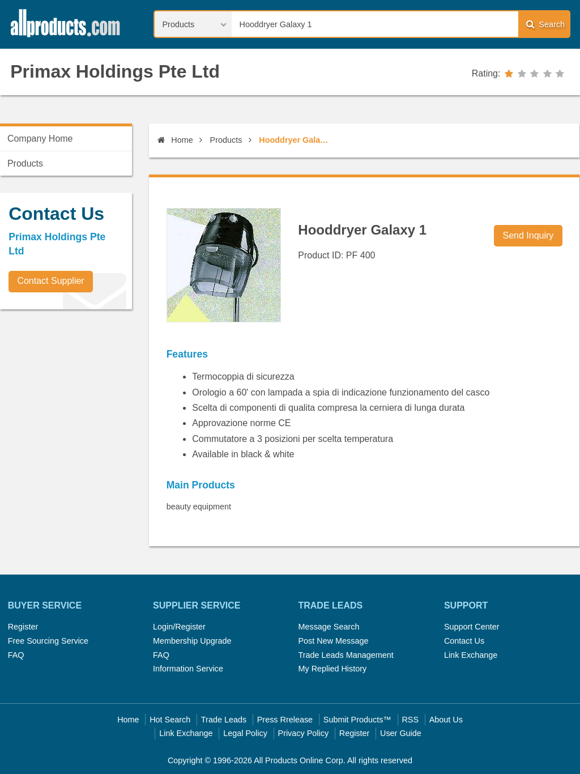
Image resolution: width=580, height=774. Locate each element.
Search (545, 24)
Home (175, 139)
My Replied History (332, 668)
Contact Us (464, 640)
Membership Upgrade (192, 640)
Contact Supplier (50, 281)
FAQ (16, 655)
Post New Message (333, 640)
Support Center (472, 626)
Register (23, 626)
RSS (410, 719)
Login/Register (179, 626)
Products (226, 139)
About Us (446, 719)
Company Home (40, 138)
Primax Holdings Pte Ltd (115, 71)
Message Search (328, 626)
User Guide (400, 733)
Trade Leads (223, 719)
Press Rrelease (285, 719)
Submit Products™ (357, 719)
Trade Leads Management (345, 655)
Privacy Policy (303, 733)
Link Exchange (470, 655)
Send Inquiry (528, 235)
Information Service (188, 668)
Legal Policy (245, 733)
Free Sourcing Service (48, 640)
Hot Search (170, 719)
